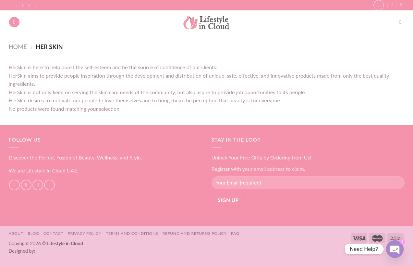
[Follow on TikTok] (24, 5)
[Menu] (14, 22)
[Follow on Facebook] (12, 5)
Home (18, 46)
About (16, 233)
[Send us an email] (30, 5)
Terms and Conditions (132, 233)
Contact (53, 233)
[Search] (401, 22)
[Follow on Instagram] (18, 5)
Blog (33, 233)
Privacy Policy (85, 233)
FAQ (235, 233)
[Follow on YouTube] (37, 5)
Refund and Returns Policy (195, 233)
